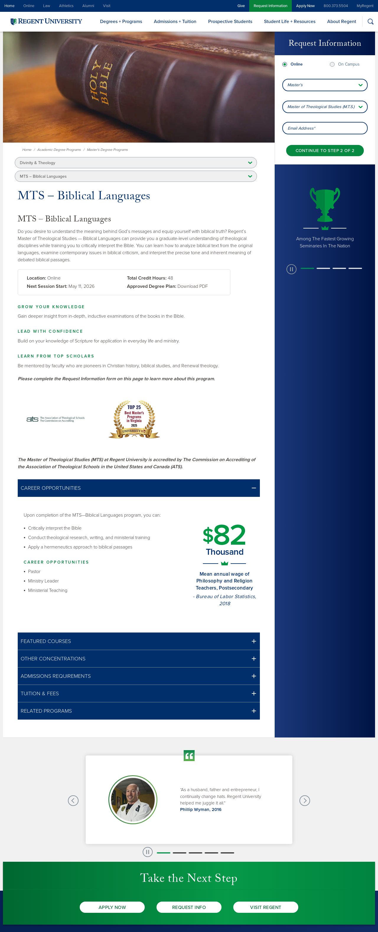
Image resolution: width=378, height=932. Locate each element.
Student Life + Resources (289, 22)
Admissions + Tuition (175, 22)
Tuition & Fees (40, 693)
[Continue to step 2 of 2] (325, 150)
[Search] (370, 21)
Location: (36, 278)
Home (9, 6)
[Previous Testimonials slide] (73, 800)
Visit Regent (265, 907)
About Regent (341, 22)
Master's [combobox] (295, 84)
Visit (106, 6)
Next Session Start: (47, 286)
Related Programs (46, 711)
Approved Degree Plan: (151, 286)
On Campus (348, 64)
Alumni (88, 6)
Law (46, 6)
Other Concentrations (53, 658)
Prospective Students (230, 22)
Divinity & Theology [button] (37, 162)
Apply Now (305, 6)
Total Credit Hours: (147, 278)
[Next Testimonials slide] (304, 800)
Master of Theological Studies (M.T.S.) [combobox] (320, 106)
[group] (324, 217)
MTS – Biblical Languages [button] (43, 176)
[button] (139, 488)
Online (28, 6)
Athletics (66, 6)
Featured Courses (46, 641)
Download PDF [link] (192, 286)
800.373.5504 (336, 6)
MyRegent (365, 6)
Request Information (270, 6)
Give (241, 6)
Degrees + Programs (121, 22)
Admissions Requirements (56, 676)
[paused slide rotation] (291, 269)
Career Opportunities (51, 488)
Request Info (189, 907)
